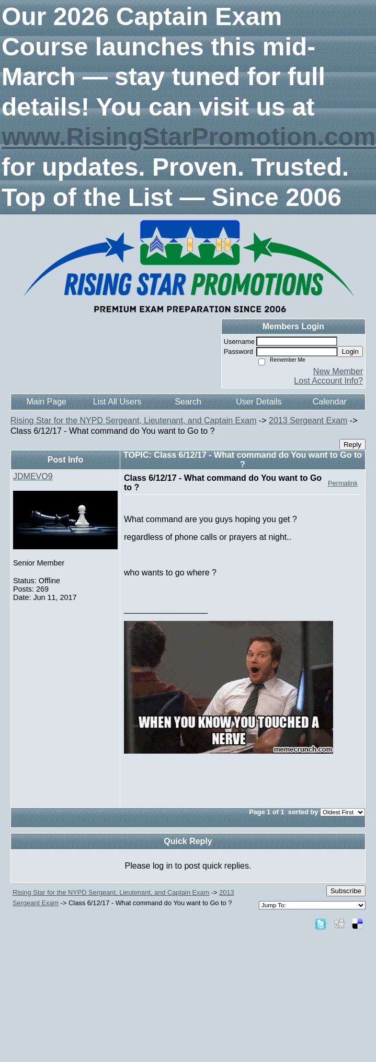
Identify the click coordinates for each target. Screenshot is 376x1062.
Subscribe (346, 891)
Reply (352, 444)
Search (188, 401)
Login (350, 351)
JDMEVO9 (33, 476)
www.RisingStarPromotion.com (189, 137)
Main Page (46, 401)
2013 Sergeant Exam (308, 420)
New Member (338, 371)
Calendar (330, 401)
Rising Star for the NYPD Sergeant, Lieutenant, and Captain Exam (133, 420)
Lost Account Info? (328, 380)
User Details (258, 401)
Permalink (343, 483)
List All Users (117, 401)
